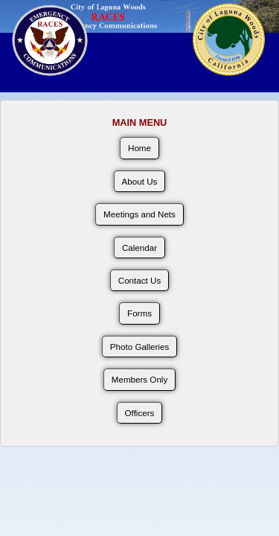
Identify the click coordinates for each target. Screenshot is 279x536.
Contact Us (139, 280)
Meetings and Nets (139, 214)
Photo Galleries (139, 346)
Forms (139, 313)
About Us (140, 181)
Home (139, 148)
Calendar (139, 247)
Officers (140, 413)
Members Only (139, 379)
